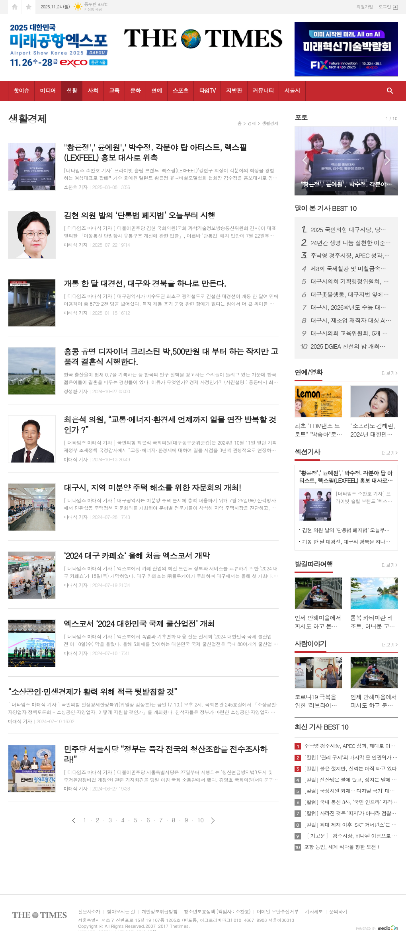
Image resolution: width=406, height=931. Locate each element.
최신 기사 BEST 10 (321, 727)
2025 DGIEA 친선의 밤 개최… (347, 346)
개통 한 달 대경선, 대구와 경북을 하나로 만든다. (348, 541)
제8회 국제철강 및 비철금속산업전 (351, 269)
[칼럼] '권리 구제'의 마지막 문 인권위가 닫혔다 (351, 757)
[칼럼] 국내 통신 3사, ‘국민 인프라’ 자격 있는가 (351, 802)
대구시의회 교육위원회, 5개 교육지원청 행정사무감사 (351, 333)
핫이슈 (21, 90)
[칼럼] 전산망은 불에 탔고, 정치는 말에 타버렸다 (351, 779)
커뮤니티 (263, 90)
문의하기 (338, 912)
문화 (135, 90)
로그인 (385, 7)
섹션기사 (307, 452)
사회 (93, 90)
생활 (71, 90)
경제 (252, 123)
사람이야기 (310, 643)
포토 (301, 117)
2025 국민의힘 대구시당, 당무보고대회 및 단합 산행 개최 (351, 230)
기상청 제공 (93, 9)
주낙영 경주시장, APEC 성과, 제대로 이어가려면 (351, 256)
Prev (305, 160)
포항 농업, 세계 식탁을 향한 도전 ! (341, 847)
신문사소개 (89, 912)
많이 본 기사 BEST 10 (325, 208)
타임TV (207, 90)
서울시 (292, 90)
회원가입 (365, 7)
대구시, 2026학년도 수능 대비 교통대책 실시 (351, 307)
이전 (73, 820)
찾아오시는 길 (121, 912)
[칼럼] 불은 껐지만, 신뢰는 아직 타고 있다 (350, 768)
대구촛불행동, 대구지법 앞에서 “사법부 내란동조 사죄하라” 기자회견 (351, 295)
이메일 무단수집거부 (278, 912)
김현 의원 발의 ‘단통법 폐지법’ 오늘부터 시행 (348, 530)
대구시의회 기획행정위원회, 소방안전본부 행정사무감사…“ (351, 281)
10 (200, 820)
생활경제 (270, 123)
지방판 (234, 90)
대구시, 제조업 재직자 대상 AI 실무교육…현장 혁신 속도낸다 (351, 320)
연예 (156, 90)
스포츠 (180, 90)
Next (388, 160)
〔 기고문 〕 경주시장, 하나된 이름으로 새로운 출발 (351, 835)
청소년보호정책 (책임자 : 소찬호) (217, 912)
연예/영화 (308, 372)
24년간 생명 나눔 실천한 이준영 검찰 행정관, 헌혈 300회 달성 (351, 243)
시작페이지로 (14, 7)
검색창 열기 (390, 91)
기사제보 (314, 912)
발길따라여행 (314, 564)
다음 (212, 820)
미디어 (47, 90)
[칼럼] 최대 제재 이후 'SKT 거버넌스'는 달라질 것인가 (351, 824)
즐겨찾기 (28, 7)
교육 (114, 90)
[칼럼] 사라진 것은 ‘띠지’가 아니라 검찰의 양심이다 (351, 813)
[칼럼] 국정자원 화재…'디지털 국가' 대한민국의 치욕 (351, 790)
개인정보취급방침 (159, 912)
